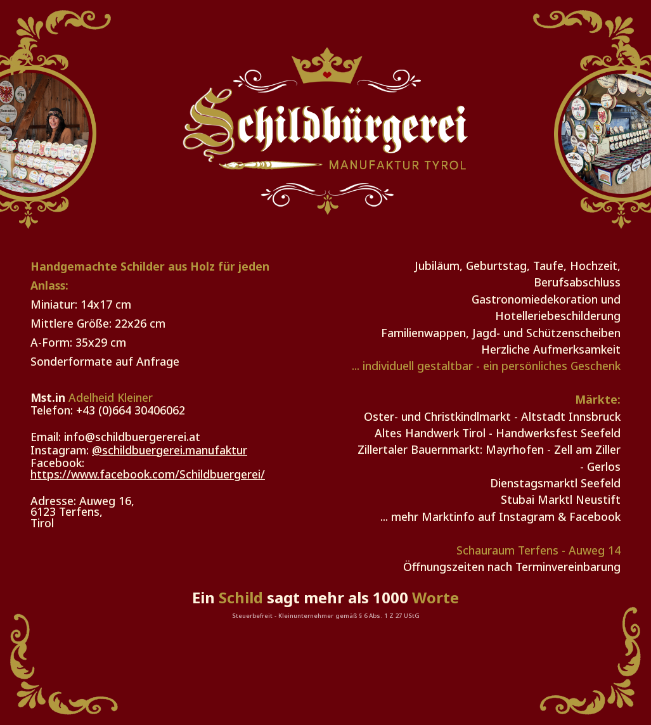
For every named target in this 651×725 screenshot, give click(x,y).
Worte (435, 597)
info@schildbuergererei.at (132, 436)
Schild (241, 597)
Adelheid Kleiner (110, 397)
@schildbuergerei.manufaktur (169, 450)
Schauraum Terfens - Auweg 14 (538, 550)
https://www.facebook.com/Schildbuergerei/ (147, 474)
